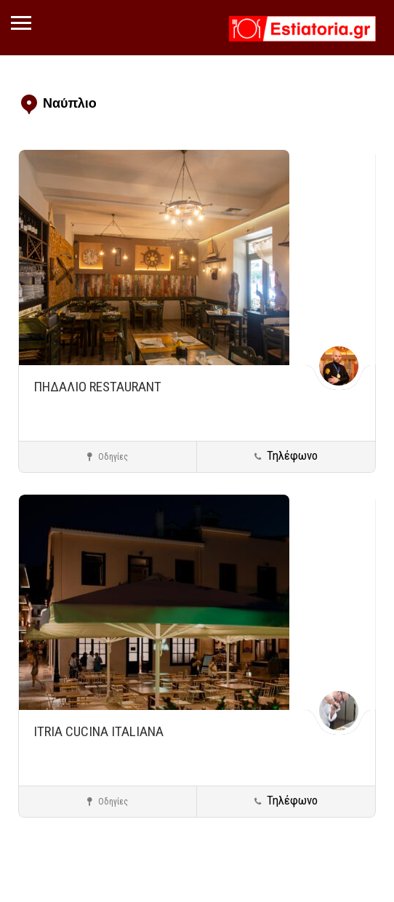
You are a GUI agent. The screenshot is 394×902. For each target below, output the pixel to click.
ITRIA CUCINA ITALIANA (98, 731)
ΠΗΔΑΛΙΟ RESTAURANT (97, 386)
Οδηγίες (107, 457)
